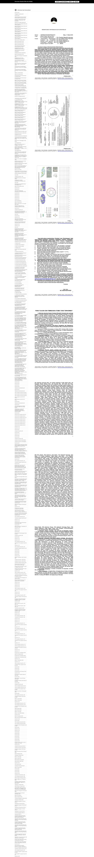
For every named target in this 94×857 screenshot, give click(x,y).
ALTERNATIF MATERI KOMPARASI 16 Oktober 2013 (20, 180)
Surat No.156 (17, 552)
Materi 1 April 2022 (18, 756)
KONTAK (70, 1)
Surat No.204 (17, 770)
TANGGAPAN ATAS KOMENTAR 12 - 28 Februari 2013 (20, 99)
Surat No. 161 (17, 583)
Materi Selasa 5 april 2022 (19, 759)
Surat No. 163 (17, 586)
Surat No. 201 (17, 744)
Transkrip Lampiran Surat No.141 (20, 462)
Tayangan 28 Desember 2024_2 (20, 807)
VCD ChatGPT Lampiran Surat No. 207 (21, 854)
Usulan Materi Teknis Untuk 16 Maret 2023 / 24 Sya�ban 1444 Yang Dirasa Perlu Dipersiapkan (20, 788)
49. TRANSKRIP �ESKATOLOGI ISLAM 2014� (20, 375)
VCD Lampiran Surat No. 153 (20, 546)
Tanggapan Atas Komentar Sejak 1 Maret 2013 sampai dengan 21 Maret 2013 (21, 122)
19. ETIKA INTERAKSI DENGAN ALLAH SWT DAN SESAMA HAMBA (20, 277)
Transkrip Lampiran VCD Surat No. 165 (21, 597)
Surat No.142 (17, 463)
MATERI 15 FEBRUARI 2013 (20, 96)
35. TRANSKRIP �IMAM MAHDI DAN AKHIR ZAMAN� (20, 316)
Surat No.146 (17, 524)
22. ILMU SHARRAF (18, 283)
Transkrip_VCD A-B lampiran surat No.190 (21, 725)
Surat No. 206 (17, 773)
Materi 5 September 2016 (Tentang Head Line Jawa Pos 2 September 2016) (21, 474)
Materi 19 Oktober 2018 (19, 654)
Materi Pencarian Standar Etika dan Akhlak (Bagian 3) (21, 29)
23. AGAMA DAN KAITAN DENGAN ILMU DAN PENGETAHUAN (19, 286)
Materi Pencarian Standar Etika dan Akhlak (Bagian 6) (21, 36)
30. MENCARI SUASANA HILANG (21, 300)
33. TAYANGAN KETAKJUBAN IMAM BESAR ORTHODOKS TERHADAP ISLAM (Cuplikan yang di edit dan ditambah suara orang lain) (21, 309)
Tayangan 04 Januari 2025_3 (20, 811)
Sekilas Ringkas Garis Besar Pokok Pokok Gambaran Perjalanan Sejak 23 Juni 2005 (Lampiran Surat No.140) (21, 445)
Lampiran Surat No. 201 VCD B (20, 747)
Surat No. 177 (17, 651)
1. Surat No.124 (17, 243)
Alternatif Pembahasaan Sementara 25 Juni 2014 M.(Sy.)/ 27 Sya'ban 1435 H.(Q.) (20, 219)
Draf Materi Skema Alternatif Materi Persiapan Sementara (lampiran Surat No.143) (21, 514)
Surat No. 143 (17, 506)
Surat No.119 (17, 215)
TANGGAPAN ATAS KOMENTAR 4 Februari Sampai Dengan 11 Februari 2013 (21, 94)
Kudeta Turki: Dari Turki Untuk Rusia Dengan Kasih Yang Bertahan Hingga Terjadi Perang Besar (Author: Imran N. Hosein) (20, 466)
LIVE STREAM (64, 1)
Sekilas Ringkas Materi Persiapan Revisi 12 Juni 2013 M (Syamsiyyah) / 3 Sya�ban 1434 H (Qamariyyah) (21, 147)
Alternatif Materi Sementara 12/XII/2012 (19, 51)
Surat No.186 (17, 693)
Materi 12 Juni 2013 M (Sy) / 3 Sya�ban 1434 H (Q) (20, 145)
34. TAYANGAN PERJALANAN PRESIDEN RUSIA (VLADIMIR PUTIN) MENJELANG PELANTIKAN (20, 312)
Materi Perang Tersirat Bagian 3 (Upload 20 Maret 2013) (20, 115)
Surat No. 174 (17, 637)
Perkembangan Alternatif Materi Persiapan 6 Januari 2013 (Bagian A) (21, 67)
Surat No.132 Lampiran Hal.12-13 (20, 417)
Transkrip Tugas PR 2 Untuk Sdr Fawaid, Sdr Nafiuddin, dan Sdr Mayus (20, 835)
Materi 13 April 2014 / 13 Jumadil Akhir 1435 (20, 204)
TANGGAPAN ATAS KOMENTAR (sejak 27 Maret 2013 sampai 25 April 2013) (20, 129)
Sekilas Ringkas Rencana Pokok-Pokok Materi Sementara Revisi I (20, 17)
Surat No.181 (17, 668)
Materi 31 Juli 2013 (18, 169)
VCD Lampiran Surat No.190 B (20, 723)
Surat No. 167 (17, 612)
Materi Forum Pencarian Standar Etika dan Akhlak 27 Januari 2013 (20, 80)
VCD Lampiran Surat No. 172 (20, 628)
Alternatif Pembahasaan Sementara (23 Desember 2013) (20, 191)
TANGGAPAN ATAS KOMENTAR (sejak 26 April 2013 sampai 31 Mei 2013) (21, 138)
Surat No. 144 (17, 519)
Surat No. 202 (17, 762)
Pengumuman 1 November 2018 (20, 657)
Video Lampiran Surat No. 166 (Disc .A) (20, 604)
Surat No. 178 (17, 658)
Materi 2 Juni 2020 (18, 711)
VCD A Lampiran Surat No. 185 (20, 685)
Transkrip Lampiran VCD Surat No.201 (20, 749)
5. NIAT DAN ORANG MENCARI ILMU (20, 249)
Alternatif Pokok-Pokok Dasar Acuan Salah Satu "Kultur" (20, 46)
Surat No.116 (17, 199)
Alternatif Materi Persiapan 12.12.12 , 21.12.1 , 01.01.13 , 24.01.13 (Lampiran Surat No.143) (21, 511)
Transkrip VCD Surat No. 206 (20, 774)
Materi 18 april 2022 (18, 767)
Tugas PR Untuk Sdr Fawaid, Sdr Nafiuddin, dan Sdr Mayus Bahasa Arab (21, 832)
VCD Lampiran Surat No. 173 (20, 633)
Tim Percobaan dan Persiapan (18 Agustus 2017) (21, 578)
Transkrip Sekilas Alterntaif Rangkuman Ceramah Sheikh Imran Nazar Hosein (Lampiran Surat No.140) (20, 456)
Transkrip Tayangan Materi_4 (20, 812)
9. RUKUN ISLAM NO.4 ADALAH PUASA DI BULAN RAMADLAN (20, 258)
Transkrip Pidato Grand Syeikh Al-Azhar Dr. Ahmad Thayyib (20, 499)
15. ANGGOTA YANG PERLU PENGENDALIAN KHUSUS (20, 268)
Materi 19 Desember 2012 (19, 54)
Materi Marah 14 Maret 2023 (20, 786)
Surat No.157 (17, 554)
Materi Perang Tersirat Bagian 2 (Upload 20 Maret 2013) (20, 113)
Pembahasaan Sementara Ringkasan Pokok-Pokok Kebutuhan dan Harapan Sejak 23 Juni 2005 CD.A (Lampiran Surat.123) (21, 230)
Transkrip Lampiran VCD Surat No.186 (20, 697)
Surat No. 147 (17, 528)
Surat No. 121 (17, 224)
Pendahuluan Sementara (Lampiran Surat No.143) (19, 508)
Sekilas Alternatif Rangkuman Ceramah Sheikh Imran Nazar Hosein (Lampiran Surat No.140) (20, 453)
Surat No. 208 (17, 856)
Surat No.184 (17, 676)
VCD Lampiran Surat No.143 (20, 516)
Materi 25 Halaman (18, 795)
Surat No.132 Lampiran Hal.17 (20, 423)
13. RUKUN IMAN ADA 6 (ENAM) (20, 264)
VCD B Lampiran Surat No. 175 (20, 645)
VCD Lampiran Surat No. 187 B (20, 704)
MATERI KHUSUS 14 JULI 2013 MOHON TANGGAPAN (20, 161)
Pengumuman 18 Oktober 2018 (20, 652)
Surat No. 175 (17, 642)
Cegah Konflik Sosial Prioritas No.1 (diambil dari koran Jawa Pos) (21, 472)
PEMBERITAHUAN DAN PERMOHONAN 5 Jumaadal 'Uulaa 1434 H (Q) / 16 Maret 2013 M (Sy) (21, 108)
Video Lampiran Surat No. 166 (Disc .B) (20, 606)
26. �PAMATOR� (18, 292)
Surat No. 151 (17, 538)
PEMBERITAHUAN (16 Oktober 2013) (20, 178)
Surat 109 (16, 182)
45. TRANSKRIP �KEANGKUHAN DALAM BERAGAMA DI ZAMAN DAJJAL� (21, 356)
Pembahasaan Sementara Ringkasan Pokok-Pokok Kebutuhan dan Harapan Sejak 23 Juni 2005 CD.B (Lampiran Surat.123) (21, 235)
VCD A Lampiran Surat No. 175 (20, 644)
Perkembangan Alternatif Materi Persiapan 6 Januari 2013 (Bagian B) (21, 70)
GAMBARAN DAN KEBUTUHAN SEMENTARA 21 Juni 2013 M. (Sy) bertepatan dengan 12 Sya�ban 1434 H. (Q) (21, 156)
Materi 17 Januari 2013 (19, 72)
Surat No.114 (17, 196)
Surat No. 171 (17, 621)
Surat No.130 (17, 401)
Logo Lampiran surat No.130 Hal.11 (20, 399)
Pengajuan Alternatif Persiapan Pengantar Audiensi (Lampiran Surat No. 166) (20, 610)
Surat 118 (16, 214)
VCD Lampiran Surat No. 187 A (20, 703)
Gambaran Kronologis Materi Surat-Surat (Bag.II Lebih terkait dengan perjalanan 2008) (21, 483)
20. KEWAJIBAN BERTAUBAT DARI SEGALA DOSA (20, 280)
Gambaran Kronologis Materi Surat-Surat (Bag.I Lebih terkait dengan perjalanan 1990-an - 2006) (21, 480)
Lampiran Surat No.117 (19, 209)
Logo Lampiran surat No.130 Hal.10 (20, 397)
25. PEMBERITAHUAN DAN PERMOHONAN (20, 291)
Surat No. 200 (17, 740)
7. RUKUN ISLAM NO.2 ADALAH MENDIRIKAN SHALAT (20, 253)
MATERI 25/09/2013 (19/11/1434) (20, 173)
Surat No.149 (17, 531)
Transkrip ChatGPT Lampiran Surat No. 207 (21, 852)
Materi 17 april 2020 (18, 698)
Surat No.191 (17, 727)
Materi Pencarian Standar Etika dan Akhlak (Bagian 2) (21, 26)
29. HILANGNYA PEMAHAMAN (20, 298)
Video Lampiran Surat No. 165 (20, 595)
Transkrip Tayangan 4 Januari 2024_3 (20, 809)
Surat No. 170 (17, 620)
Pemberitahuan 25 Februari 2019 (20, 671)
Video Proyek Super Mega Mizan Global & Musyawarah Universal (20, 842)
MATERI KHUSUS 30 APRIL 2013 (21, 131)
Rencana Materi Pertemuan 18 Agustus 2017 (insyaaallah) (20, 580)
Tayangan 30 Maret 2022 (19, 755)
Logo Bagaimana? (18, 142)
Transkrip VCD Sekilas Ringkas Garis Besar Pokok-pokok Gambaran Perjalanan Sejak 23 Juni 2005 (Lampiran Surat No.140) (21, 449)
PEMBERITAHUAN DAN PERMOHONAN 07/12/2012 (20, 48)
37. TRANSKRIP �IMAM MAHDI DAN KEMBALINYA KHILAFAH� (20, 323)
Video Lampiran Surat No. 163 (20, 588)
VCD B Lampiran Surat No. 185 (20, 687)
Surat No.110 (17, 187)
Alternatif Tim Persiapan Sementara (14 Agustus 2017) (21, 576)
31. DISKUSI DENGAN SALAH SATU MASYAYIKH (20, 302)
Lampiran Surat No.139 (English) (20, 441)
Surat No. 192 (17, 728)
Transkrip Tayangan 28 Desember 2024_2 (20, 805)
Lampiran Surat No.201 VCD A (20, 746)
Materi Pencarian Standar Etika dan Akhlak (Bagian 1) (21, 24)
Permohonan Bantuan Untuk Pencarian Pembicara (20, 469)
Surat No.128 (17, 386)
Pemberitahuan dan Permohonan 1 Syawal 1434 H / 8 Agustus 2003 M (21, 171)
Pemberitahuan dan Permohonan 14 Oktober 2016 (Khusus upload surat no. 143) (20, 502)
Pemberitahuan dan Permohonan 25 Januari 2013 (20, 78)
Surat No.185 (17, 682)
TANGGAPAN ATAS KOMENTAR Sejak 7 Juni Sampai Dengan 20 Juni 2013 (20, 153)
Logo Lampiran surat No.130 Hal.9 (21, 395)
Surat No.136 (17, 432)
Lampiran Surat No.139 (19, 438)
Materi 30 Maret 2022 (18, 753)
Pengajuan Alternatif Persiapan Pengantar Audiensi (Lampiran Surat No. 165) (20, 600)
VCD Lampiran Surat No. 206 (20, 776)
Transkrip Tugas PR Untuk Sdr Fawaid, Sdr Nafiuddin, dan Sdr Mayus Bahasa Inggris (20, 822)
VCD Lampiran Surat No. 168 (20, 615)
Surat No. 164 (17, 592)
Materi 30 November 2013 (19, 186)
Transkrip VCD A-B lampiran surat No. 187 (20, 706)
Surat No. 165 (17, 593)
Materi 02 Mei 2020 (18, 708)
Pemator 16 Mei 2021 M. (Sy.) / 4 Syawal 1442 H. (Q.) (20, 743)
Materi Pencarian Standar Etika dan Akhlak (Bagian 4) (21, 31)
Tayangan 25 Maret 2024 (19, 799)
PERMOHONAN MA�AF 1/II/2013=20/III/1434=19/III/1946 (20, 85)
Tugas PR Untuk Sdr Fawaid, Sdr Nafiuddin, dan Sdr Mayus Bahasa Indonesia (21, 819)
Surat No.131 (17, 404)
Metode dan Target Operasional (20, 22)
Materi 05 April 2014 (18, 202)
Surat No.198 (17, 737)
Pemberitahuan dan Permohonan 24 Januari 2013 (20, 76)
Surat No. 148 (17, 530)
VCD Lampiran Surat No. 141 (20, 460)
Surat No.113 (17, 194)
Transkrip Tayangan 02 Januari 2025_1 (20, 801)
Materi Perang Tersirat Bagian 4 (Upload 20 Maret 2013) (20, 117)
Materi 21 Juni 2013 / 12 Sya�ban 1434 (21, 159)
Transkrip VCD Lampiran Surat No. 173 (21, 635)
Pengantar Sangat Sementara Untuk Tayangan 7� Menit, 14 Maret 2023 (20, 782)
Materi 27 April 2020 (18, 700)
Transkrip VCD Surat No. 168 (20, 617)
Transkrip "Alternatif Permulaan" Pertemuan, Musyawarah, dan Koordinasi (20, 20)
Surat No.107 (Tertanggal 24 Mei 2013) (20, 141)
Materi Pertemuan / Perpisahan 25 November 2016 (21, 527)
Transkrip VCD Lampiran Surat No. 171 (21, 625)
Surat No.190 (17, 720)
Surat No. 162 (17, 585)
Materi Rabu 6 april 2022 (19, 761)
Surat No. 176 (17, 649)
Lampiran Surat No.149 (19, 535)
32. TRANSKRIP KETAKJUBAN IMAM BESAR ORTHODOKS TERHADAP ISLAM (20, 305)
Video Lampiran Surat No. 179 (20, 663)
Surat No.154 (17, 549)
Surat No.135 (17, 429)
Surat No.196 (17, 734)
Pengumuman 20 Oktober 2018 (20, 655)
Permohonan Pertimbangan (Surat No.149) (21, 533)
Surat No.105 (17, 12)
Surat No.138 (17, 435)
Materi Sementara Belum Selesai (20, 717)
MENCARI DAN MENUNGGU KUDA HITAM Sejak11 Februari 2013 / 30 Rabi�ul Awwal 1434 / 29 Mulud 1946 (21, 90)
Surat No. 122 (17, 225)
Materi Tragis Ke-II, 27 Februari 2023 (20, 779)
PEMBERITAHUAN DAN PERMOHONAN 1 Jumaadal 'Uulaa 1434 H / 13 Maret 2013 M (21, 101)
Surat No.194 (17, 731)
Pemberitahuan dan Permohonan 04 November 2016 (20, 523)
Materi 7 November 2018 (19, 660)
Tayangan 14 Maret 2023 (19, 784)
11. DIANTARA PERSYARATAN (20, 261)
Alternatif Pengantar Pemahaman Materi (20, 505)
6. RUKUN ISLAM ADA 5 (19, 251)
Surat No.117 (17, 208)
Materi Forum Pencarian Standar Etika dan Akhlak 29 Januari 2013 (20, 83)
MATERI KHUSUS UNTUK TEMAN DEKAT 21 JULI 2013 (21, 164)
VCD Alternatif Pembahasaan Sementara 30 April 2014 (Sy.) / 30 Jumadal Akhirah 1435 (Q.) (21, 212)
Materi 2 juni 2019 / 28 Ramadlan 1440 (20, 691)
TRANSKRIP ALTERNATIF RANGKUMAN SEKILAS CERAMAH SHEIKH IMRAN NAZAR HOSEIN (19, 410)
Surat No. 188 (17, 714)
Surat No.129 (17, 389)
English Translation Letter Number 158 (21, 557)
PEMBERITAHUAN (18, 134)
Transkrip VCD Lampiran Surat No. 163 (21, 590)
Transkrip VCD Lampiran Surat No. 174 (21, 641)
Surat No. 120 (17, 217)
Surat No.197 (17, 736)
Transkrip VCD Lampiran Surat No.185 (20, 689)
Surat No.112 (17, 193)
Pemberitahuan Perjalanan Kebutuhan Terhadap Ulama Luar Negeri (20, 493)
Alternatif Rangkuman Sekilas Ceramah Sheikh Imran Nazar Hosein (20, 407)
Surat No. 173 (17, 632)
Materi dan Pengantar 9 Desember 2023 (21, 791)
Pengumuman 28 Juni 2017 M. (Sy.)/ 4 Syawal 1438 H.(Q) (20, 564)
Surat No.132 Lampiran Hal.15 (20, 420)
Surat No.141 (17, 459)
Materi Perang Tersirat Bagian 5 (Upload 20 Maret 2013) (20, 119)
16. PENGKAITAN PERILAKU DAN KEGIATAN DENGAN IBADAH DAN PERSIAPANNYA (21, 270)
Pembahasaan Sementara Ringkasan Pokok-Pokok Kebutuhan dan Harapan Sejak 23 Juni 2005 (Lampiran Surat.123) (21, 239)
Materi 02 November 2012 (19, 41)
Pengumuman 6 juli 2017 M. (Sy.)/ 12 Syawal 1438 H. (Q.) (21, 569)
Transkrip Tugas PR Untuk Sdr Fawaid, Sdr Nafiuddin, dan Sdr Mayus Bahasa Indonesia (20, 816)
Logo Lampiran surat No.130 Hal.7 (21, 392)
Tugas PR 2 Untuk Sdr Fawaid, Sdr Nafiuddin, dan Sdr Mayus (21, 837)
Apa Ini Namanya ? (18, 200)
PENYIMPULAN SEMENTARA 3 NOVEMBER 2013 (20, 184)
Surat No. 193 (17, 730)
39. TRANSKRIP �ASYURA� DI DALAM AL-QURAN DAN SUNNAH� (20, 331)
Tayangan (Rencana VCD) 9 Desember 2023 (19, 793)
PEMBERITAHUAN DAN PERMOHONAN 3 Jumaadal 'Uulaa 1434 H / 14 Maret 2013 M (21, 105)
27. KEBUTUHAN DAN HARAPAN (21, 294)
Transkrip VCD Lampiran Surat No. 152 (21, 543)
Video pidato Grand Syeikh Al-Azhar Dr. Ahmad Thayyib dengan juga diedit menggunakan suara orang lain (20, 496)
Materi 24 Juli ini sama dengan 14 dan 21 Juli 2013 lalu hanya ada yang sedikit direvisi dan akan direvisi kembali (20, 167)
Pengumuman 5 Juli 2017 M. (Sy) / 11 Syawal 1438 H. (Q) (21, 567)
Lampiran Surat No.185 (19, 684)
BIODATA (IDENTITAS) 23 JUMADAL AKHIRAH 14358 (19, 206)
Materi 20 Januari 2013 (19, 74)
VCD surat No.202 (18, 764)
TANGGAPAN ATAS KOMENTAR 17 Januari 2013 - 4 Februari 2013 (21, 87)
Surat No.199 (17, 739)
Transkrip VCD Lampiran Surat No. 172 (21, 630)
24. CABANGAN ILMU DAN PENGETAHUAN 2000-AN (19, 288)
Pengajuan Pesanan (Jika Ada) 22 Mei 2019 (21, 681)
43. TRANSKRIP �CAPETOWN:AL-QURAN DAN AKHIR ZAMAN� (20, 348)
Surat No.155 (17, 551)
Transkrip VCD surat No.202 (19, 765)
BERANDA (58, 1)
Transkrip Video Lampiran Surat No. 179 (20, 665)
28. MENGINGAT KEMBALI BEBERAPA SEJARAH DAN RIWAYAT (20, 296)
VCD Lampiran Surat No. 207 (20, 850)
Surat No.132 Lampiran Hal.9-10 (20, 414)
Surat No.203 (17, 768)
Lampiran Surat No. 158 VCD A (20, 559)
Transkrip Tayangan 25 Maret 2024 (21, 798)
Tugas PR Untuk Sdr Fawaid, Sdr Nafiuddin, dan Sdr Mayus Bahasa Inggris (21, 826)
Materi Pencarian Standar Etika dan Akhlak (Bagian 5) (21, 33)
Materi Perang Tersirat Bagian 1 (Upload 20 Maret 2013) (20, 110)
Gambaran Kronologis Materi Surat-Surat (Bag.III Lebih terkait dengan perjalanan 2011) (21, 486)
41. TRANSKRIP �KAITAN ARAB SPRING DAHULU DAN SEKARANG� (21, 339)
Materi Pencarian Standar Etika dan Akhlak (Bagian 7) (21, 38)
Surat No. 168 (17, 614)
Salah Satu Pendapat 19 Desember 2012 (21, 56)
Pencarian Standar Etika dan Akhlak (23, 1)
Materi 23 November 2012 (19, 44)
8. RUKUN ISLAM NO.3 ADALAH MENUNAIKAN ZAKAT (20, 256)
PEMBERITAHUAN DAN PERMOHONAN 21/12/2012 (20, 58)
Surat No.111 (17, 189)
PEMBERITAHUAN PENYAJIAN (20, 241)
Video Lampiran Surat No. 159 (20, 572)
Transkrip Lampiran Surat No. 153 (20, 548)
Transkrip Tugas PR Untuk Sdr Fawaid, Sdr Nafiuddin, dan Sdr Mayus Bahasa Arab (20, 829)
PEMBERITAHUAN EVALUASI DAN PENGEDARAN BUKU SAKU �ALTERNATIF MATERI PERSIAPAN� (21, 125)
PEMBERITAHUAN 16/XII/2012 (20, 52)
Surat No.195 (17, 733)
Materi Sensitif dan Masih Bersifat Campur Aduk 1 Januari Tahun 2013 (20, 64)
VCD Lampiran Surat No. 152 (20, 541)
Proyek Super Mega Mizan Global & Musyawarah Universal (20, 840)
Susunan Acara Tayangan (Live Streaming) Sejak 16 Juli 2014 (20, 222)
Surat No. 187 (17, 701)
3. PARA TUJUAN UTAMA (19, 246)
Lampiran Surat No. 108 (19, 176)
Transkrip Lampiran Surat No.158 (20, 562)
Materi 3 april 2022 (18, 758)
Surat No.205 (17, 771)
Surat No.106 (17, 15)
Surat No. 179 (17, 661)
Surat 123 (16, 227)
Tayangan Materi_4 (18, 814)
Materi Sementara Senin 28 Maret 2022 (20, 752)
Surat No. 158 (17, 555)
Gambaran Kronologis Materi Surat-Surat (21, 477)
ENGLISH (76, 1)
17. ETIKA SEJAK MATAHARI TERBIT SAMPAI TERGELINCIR (20, 273)
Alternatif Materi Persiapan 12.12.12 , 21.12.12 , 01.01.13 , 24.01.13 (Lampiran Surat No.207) (21, 846)
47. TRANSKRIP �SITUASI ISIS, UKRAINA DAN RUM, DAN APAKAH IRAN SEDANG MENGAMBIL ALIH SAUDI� (20, 365)
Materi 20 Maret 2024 (18, 796)
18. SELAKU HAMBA (18, 275)
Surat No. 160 (17, 582)
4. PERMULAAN (17, 247)
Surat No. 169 (17, 618)
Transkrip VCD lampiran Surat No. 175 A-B (21, 648)
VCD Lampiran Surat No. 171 (20, 623)
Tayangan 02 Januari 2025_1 (20, 803)
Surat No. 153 (17, 545)
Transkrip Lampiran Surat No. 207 (20, 848)
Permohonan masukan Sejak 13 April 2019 (20, 675)
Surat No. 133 (17, 426)
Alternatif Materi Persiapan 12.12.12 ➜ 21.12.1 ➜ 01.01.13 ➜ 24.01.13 (20, 61)
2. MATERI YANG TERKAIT (19, 244)
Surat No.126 (17, 383)
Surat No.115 (17, 197)
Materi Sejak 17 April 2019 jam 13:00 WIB (20, 678)
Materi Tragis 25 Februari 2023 (20, 777)
